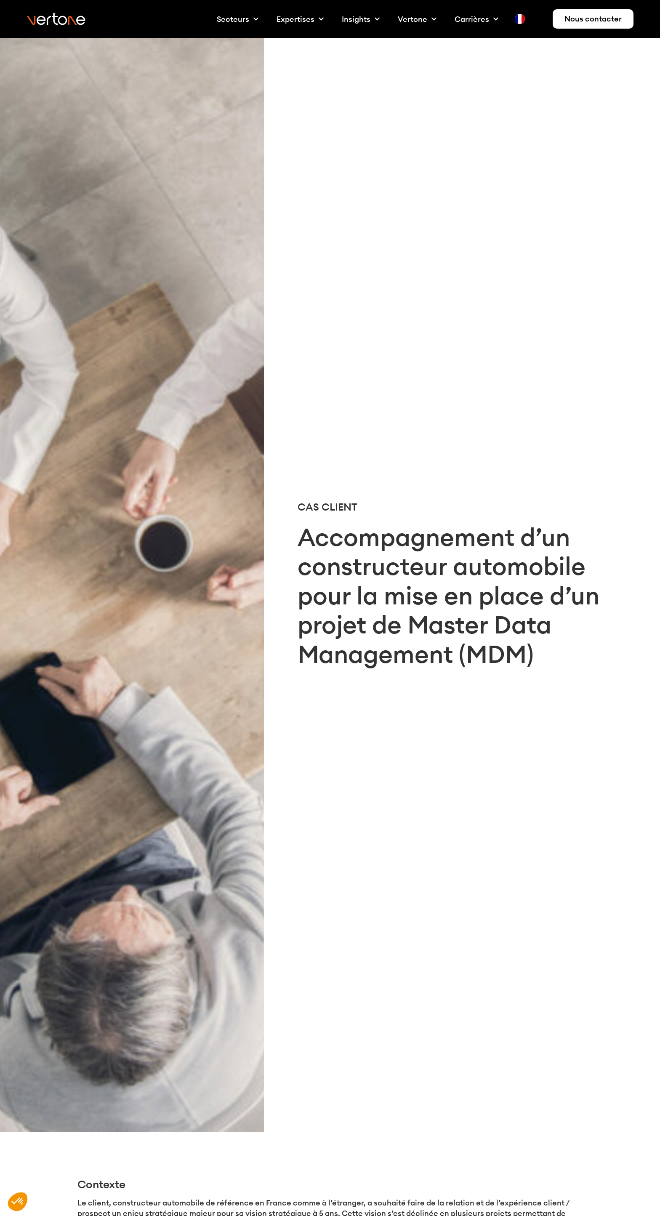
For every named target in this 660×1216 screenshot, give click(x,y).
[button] (18, 1202)
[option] (537, 19)
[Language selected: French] (530, 19)
